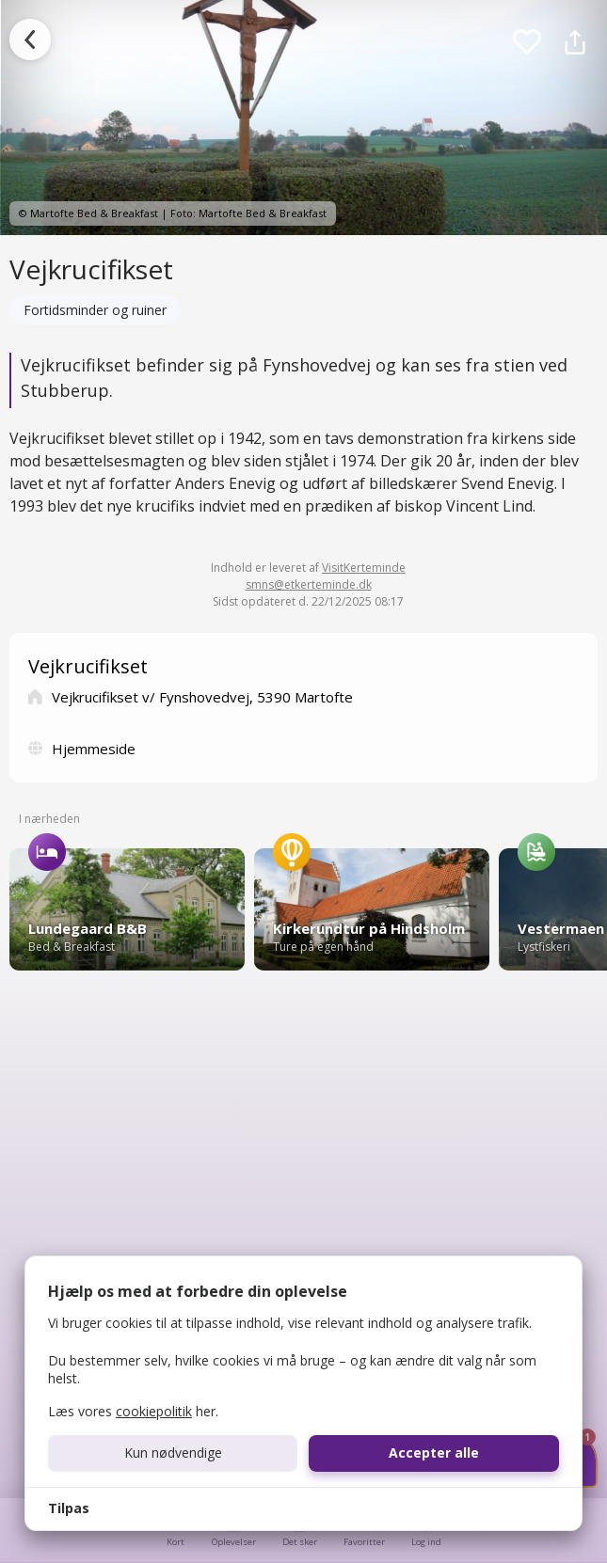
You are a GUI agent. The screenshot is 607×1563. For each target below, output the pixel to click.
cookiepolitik (154, 1411)
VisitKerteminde (364, 568)
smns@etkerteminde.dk (309, 584)
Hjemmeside (94, 748)
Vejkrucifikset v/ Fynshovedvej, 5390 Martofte (202, 696)
